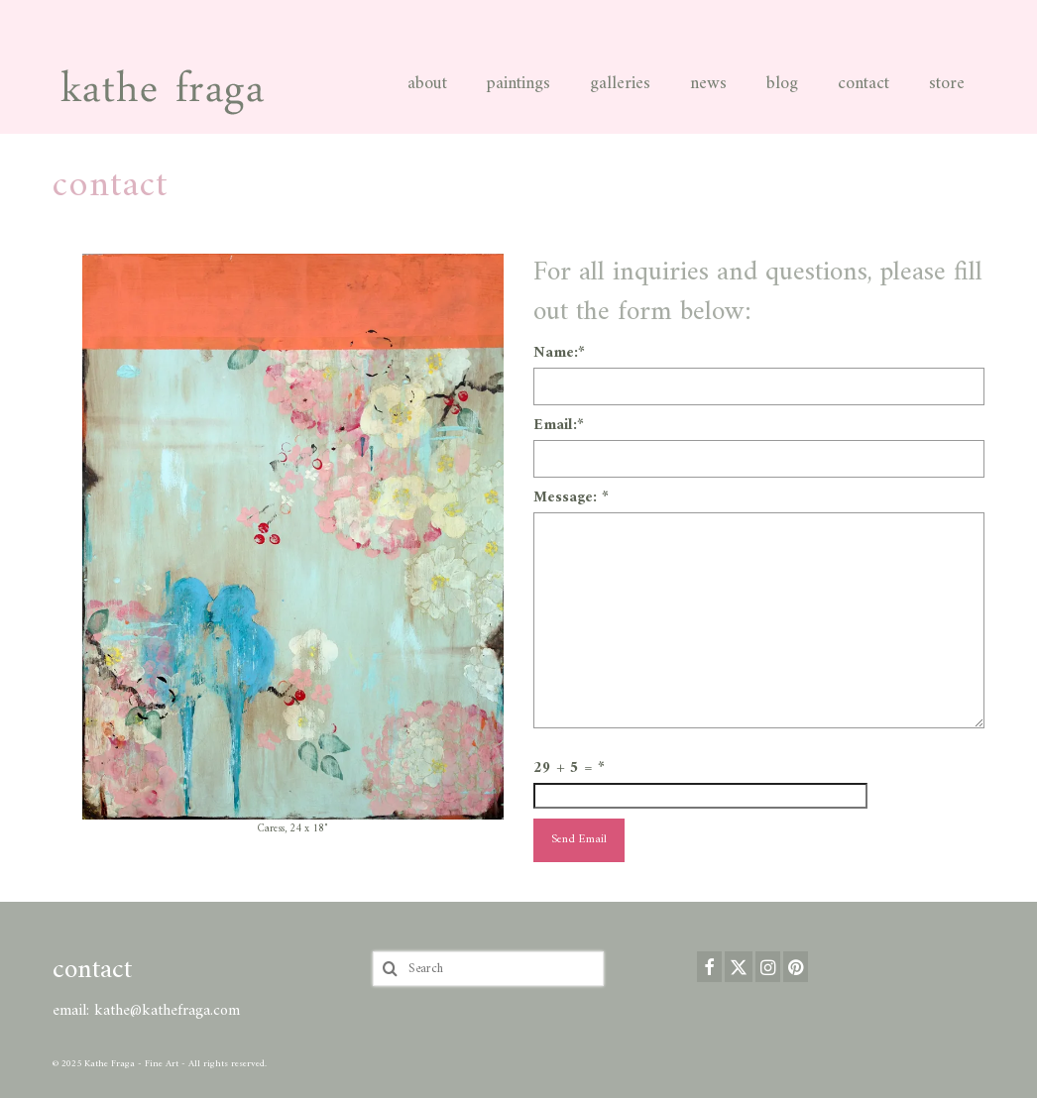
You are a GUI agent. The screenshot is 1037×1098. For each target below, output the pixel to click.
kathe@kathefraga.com (167, 1011)
